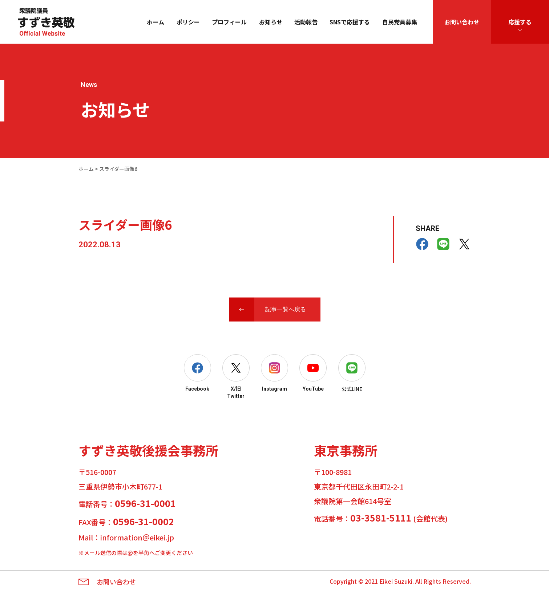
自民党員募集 (399, 21)
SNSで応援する (350, 21)
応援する (520, 21)
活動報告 (306, 21)
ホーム (155, 21)
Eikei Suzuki (395, 581)
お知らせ (270, 21)
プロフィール (229, 21)
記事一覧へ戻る (285, 309)
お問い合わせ (461, 21)
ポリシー (188, 21)
